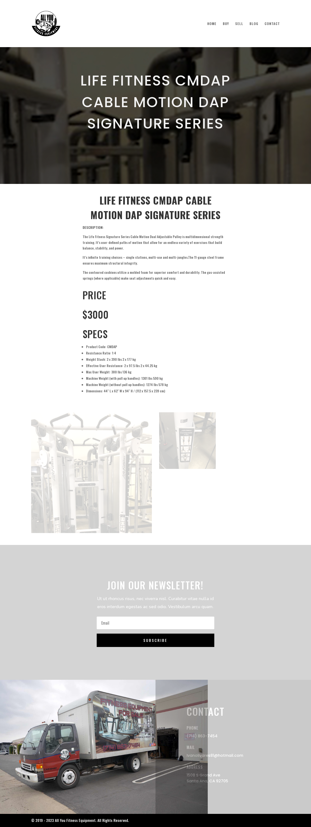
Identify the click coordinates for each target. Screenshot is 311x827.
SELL (239, 24)
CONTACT (272, 24)
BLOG (254, 24)
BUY (226, 24)
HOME (211, 24)
